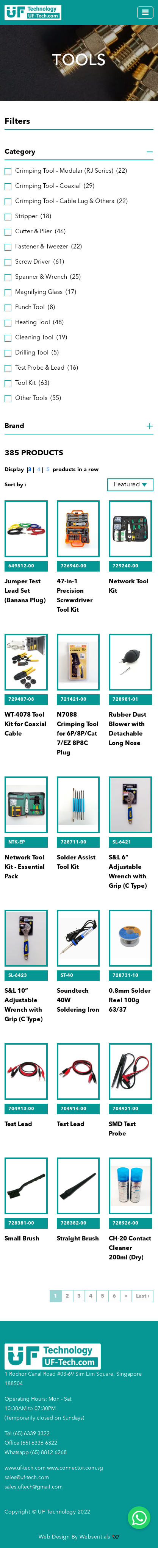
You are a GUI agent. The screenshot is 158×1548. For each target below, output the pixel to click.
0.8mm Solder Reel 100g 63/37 (129, 1000)
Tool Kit (32, 383)
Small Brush (22, 1239)
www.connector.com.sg (75, 1468)
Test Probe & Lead (46, 368)
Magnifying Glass (45, 292)
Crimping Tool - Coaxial (54, 186)
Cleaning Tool (41, 338)
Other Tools (38, 398)
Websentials (99, 1537)
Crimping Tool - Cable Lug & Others (71, 201)
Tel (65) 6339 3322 (27, 1433)
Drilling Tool (37, 353)
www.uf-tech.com (25, 1468)
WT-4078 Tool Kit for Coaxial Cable (26, 724)
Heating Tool (39, 323)
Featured (127, 485)
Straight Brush (78, 1239)
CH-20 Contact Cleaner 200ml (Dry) (130, 1248)
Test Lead (18, 1125)
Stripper (33, 217)
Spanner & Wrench (48, 277)
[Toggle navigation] (145, 12)
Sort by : (16, 484)
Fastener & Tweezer (48, 247)
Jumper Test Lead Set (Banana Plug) (25, 591)
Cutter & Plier (40, 232)
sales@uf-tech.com (27, 1477)
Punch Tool (35, 307)
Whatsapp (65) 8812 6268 (36, 1452)
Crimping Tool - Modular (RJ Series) (71, 171)
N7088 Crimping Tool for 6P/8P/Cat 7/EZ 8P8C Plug (78, 734)
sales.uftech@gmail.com (34, 1487)
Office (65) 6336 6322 (31, 1443)
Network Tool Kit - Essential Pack (25, 867)
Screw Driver (39, 262)
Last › (142, 1296)
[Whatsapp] (139, 1517)
